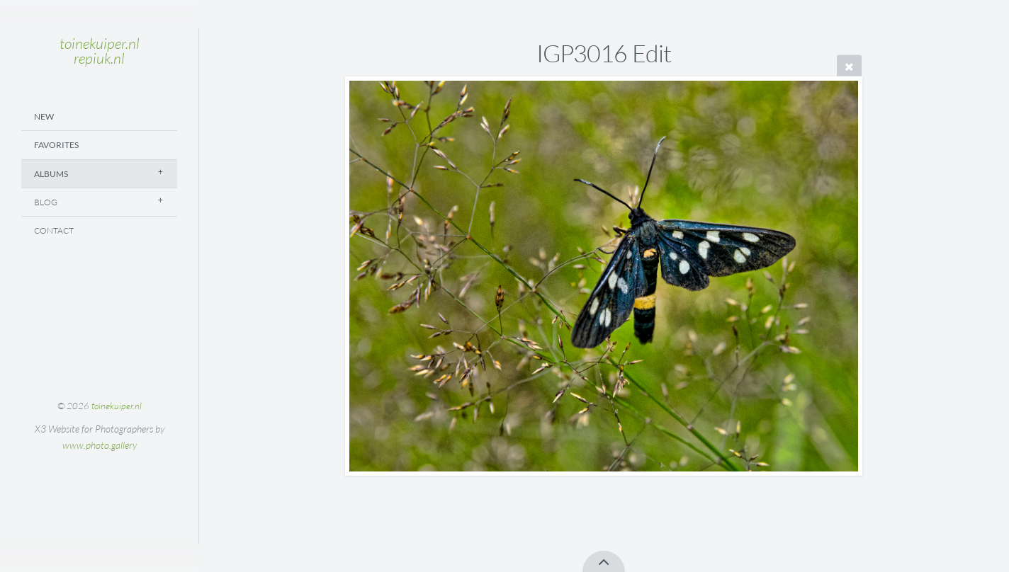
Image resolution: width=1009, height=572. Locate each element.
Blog (45, 202)
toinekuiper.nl (116, 405)
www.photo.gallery (99, 445)
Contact (54, 230)
